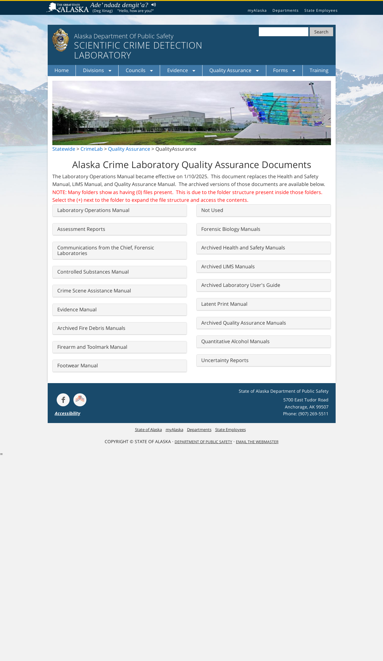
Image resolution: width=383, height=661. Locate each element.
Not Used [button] (212, 210)
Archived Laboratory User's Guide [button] (240, 285)
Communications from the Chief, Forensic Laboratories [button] (105, 250)
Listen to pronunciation (152, 4)
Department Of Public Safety (203, 441)
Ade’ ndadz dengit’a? (119, 5)
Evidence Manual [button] (77, 309)
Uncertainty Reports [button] (225, 360)
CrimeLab (92, 148)
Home (61, 70)
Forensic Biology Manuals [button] (230, 229)
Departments (285, 10)
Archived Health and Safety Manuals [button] (243, 247)
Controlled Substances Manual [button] (93, 271)
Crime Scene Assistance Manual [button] (94, 290)
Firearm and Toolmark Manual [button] (92, 346)
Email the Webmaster (257, 441)
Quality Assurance (129, 148)
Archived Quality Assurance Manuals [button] (243, 322)
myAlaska (257, 10)
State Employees (321, 10)
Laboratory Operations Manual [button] (93, 210)
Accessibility (67, 413)
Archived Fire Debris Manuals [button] (91, 328)
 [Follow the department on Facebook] (63, 399)
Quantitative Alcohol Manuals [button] (235, 341)
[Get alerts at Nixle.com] (79, 399)
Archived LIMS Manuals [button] (228, 266)
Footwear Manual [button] (77, 365)
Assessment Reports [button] (81, 229)
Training (319, 70)
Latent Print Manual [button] (224, 303)
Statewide (63, 148)
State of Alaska (68, 8)
